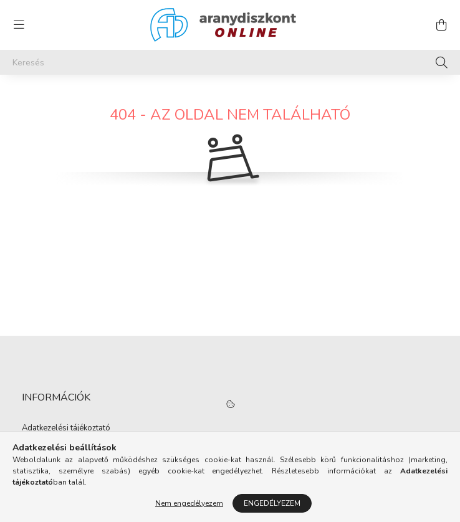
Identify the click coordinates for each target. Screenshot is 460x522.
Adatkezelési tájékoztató (66, 429)
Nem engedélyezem (189, 503)
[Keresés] (230, 62)
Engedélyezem (272, 503)
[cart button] (441, 24)
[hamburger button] (18, 24)
